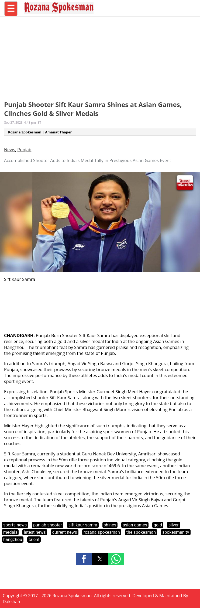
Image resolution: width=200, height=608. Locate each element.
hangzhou (12, 539)
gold (158, 525)
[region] (100, 55)
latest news (35, 532)
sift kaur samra (82, 525)
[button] (84, 559)
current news (64, 532)
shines (110, 525)
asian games (135, 525)
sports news (15, 525)
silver (173, 525)
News (9, 150)
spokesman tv (175, 532)
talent (34, 539)
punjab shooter (47, 525)
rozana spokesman (102, 532)
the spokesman (141, 532)
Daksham (12, 601)
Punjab (24, 150)
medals (10, 532)
